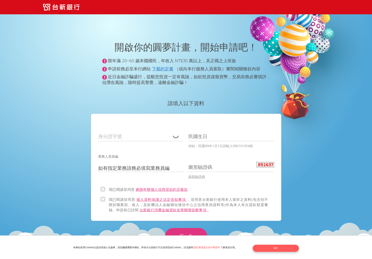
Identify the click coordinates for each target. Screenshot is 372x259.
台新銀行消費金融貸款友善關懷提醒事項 (173, 209)
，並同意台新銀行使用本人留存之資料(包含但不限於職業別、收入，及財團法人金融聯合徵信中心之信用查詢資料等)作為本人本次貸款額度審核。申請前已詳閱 (188, 204)
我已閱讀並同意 (122, 189)
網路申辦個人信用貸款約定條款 (162, 189)
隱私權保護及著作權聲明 (209, 247)
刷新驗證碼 (196, 176)
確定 (278, 247)
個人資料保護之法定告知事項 (161, 199)
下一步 (186, 236)
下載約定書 (162, 69)
